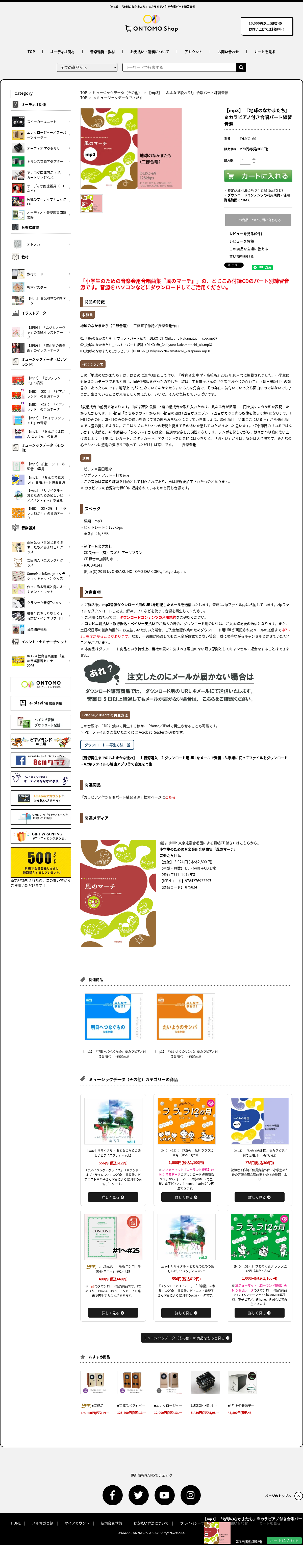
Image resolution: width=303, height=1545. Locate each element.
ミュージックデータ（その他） (117, 92)
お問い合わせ (228, 51)
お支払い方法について (151, 1523)
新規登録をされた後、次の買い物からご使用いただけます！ (41, 867)
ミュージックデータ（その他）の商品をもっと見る (186, 1337)
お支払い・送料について (149, 51)
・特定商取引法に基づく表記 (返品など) (253, 190)
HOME (16, 1523)
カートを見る (264, 51)
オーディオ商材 (62, 51)
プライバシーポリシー (197, 1523)
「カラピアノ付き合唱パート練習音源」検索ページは (127, 797)
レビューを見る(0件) (245, 233)
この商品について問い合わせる (258, 220)
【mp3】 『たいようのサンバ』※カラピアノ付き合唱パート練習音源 (186, 1054)
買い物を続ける (241, 256)
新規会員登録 (111, 1523)
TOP (31, 51)
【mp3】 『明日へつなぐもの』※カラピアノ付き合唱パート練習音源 (114, 1054)
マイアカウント (77, 1523)
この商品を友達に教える (248, 248)
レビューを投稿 (241, 241)
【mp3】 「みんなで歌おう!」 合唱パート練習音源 (187, 92)
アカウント (193, 51)
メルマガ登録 (42, 1523)
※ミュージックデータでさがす (118, 97)
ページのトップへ (284, 1495)
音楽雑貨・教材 (102, 51)
